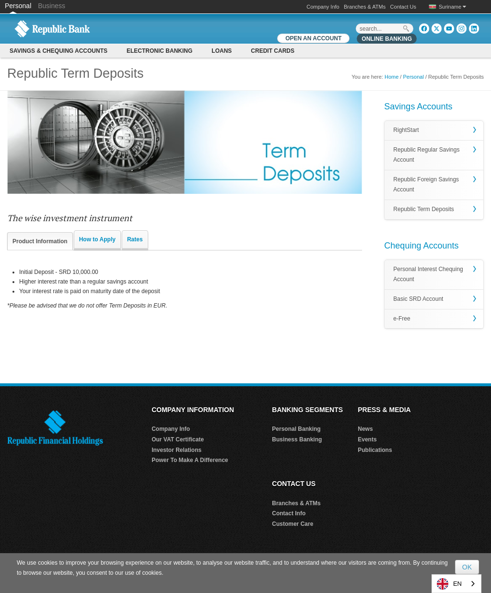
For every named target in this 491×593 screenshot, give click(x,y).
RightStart (406, 130)
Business (51, 6)
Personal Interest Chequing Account (428, 274)
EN (449, 584)
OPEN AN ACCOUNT (313, 38)
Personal (19, 6)
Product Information (40, 241)
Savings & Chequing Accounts (58, 50)
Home (391, 77)
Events (367, 439)
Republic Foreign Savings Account (426, 184)
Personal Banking (296, 429)
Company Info (322, 7)
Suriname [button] (452, 7)
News (365, 429)
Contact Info (288, 513)
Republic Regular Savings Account (426, 155)
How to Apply (97, 239)
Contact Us (403, 7)
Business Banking (297, 439)
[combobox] (456, 583)
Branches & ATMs (365, 7)
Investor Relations (176, 450)
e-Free (401, 318)
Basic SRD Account (418, 299)
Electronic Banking (159, 50)
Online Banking (387, 39)
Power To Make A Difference (190, 460)
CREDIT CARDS (272, 50)
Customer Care (292, 524)
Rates (135, 239)
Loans (221, 50)
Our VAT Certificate (178, 439)
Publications (375, 450)
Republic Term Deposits (423, 209)
